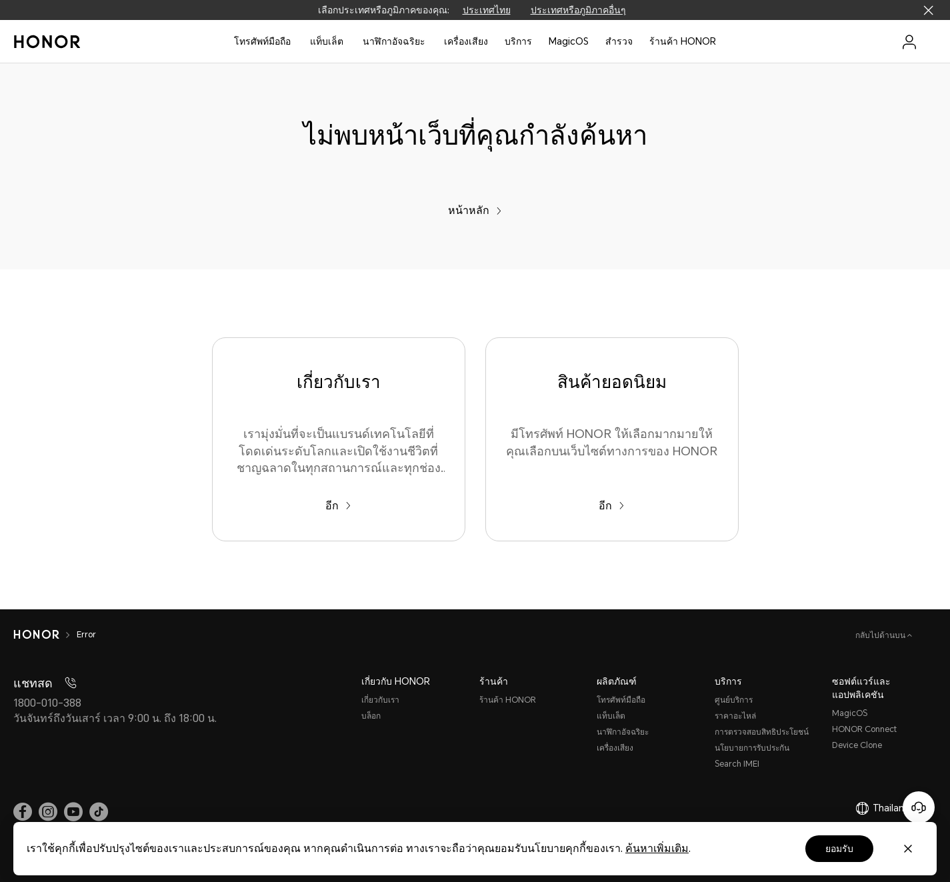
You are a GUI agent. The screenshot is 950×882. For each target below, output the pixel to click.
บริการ (518, 41)
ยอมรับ (839, 848)
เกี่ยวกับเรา (380, 700)
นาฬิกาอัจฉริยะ (394, 41)
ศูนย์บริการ (734, 700)
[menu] (909, 41)
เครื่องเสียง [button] (466, 41)
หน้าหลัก (475, 210)
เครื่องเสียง (615, 748)
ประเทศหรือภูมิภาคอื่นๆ (578, 10)
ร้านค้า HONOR (682, 41)
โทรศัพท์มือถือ (262, 41)
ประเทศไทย (487, 10)
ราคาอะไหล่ (735, 716)
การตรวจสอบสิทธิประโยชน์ (762, 732)
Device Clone (857, 745)
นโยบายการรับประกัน (752, 748)
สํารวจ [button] (619, 41)
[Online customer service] (919, 807)
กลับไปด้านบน (881, 635)
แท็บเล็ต (326, 41)
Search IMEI (737, 764)
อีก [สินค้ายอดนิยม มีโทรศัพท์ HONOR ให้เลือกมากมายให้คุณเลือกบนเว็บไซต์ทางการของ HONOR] (612, 505)
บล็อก (371, 716)
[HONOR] (36, 634)
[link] (22, 811)
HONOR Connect (864, 729)
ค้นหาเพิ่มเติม (657, 848)
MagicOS (569, 41)
